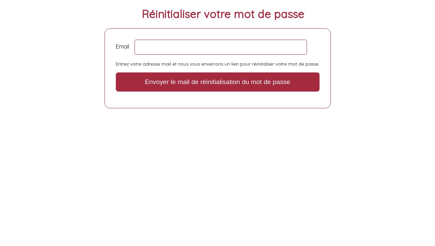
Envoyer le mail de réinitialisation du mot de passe (217, 81)
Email (122, 46)
